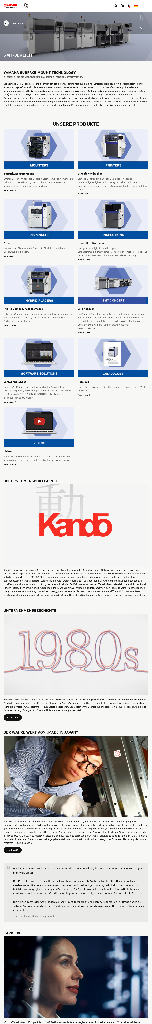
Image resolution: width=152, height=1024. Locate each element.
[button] (145, 6)
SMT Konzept (86, 308)
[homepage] (11, 6)
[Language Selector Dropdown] (136, 6)
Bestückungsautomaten (19, 173)
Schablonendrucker (90, 173)
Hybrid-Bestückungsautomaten (23, 308)
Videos (8, 451)
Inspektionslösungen (91, 243)
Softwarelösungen (15, 381)
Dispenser (10, 243)
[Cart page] (123, 6)
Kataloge (83, 381)
